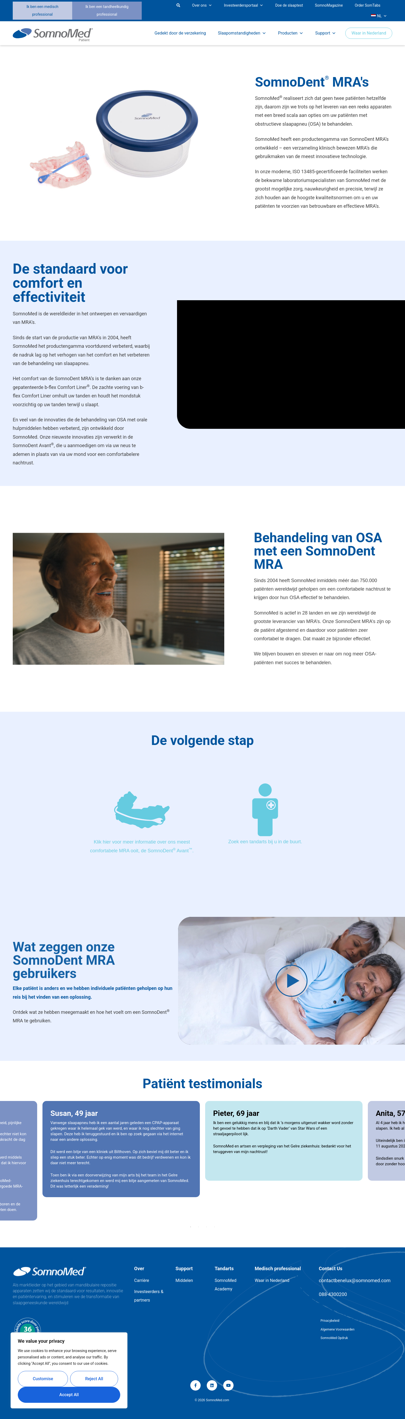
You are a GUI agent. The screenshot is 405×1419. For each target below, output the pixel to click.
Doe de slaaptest (289, 5)
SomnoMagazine (329, 5)
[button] (146, 11)
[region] (69, 1370)
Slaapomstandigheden (242, 33)
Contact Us (330, 1268)
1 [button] (190, 1227)
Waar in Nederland (368, 33)
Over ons (202, 5)
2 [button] (198, 1227)
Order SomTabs (368, 5)
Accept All (69, 1394)
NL (379, 16)
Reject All (94, 1378)
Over (139, 1268)
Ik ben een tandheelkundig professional (106, 10)
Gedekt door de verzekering (180, 33)
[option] (283, 1140)
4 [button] (214, 1227)
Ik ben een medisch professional (42, 10)
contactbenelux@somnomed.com (354, 1280)
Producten (290, 33)
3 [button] (206, 1227)
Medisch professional (278, 1268)
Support (325, 33)
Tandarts (224, 1268)
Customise (43, 1378)
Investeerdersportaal (243, 5)
